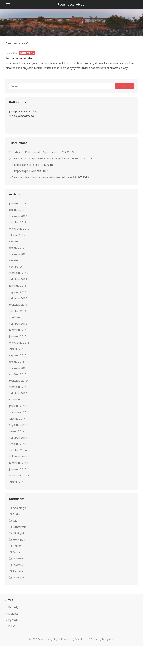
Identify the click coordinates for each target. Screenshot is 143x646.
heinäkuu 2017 (18, 254)
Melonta (18, 552)
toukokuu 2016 (18, 304)
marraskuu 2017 (19, 228)
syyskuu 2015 (17, 355)
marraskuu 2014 (19, 412)
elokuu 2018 (16, 209)
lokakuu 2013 (17, 482)
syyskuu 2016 (17, 292)
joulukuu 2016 (17, 285)
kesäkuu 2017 (17, 260)
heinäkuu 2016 (18, 298)
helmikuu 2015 (18, 393)
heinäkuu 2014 (18, 437)
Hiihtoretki (19, 527)
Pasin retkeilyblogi (71, 4)
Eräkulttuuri (20, 514)
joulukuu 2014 (17, 406)
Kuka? (12, 626)
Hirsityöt (18, 533)
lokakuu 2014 (17, 418)
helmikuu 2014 (18, 456)
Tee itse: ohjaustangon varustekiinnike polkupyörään (44, 177)
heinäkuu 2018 (18, 216)
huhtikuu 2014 (18, 450)
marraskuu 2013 (19, 475)
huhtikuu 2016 (18, 311)
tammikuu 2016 (18, 330)
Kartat (17, 546)
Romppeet (26, 53)
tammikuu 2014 (18, 463)
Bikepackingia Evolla (24, 171)
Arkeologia (19, 508)
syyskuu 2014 (17, 425)
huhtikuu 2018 (18, 222)
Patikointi (18, 558)
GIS (15, 520)
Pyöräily (18, 565)
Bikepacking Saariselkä (26, 164)
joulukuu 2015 (17, 336)
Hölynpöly (19, 539)
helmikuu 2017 (18, 279)
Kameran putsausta (18, 58)
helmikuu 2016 (18, 323)
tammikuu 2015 (18, 399)
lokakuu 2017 (17, 235)
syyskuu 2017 (17, 241)
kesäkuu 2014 (17, 444)
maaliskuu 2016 (18, 317)
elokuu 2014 (16, 431)
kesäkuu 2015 (17, 374)
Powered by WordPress (74, 639)
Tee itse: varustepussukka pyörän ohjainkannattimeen (45, 158)
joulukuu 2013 (17, 469)
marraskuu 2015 (19, 342)
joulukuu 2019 (17, 203)
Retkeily (18, 571)
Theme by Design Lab (102, 639)
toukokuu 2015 (18, 380)
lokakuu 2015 (17, 349)
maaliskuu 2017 (18, 273)
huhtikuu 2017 (18, 266)
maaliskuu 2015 (18, 387)
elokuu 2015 (16, 361)
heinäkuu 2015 (18, 368)
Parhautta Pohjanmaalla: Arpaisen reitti (36, 152)
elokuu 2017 (16, 247)
